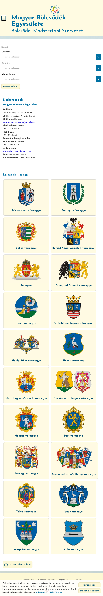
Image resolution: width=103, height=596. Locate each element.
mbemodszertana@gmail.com (17, 151)
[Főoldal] (55, 9)
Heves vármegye (73, 360)
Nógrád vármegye (26, 436)
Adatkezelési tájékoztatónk (49, 593)
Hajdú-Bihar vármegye (26, 360)
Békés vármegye (26, 248)
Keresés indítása (10, 86)
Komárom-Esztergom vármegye (73, 398)
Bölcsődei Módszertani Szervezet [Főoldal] (55, 24)
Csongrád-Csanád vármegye (74, 285)
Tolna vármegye (26, 511)
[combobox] (51, 57)
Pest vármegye (73, 436)
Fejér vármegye (26, 323)
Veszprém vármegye (26, 549)
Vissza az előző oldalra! (20, 565)
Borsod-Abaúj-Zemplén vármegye (73, 248)
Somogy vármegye (26, 473)
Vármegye (6, 52)
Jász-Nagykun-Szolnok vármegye (26, 398)
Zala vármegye (73, 549)
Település (6, 63)
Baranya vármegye (73, 210)
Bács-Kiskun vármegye (26, 210)
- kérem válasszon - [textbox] (12, 57)
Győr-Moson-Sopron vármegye (73, 323)
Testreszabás (90, 584)
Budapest (26, 285)
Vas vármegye (74, 511)
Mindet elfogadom (89, 590)
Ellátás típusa (8, 74)
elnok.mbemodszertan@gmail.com (19, 122)
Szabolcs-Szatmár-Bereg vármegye (74, 474)
